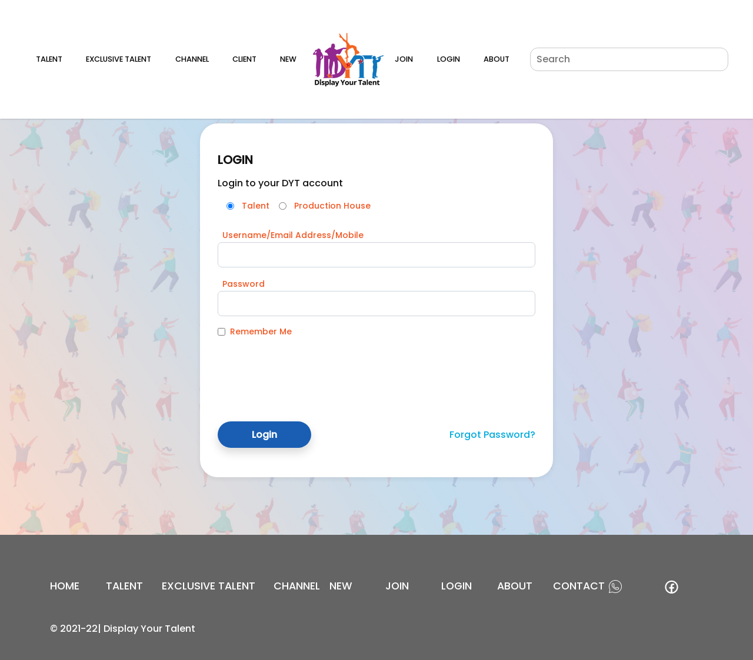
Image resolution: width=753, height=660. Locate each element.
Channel (192, 59)
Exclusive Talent (118, 59)
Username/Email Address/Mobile (293, 235)
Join (404, 59)
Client (244, 59)
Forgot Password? (492, 434)
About (496, 59)
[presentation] (307, 370)
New (288, 59)
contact (579, 586)
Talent (49, 59)
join (397, 586)
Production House (332, 206)
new (340, 586)
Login (448, 59)
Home (64, 586)
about (514, 586)
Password (243, 284)
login (456, 586)
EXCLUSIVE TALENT (208, 586)
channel (297, 586)
